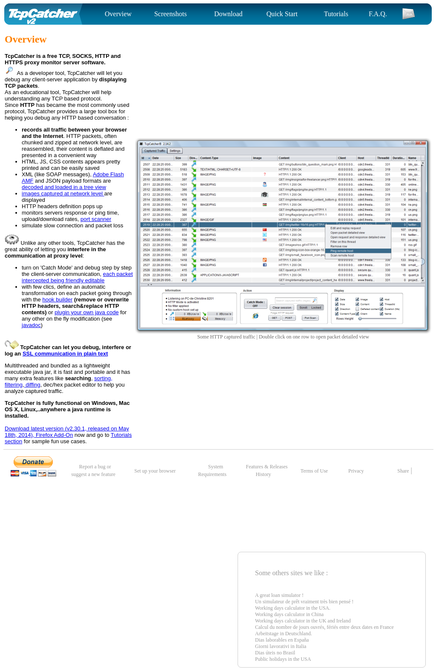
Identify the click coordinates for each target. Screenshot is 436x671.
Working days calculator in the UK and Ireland (303, 621)
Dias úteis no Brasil (275, 653)
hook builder (57, 299)
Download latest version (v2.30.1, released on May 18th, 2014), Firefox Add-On (67, 431)
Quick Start (282, 13)
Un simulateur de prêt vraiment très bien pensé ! (304, 602)
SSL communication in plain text (65, 353)
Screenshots (170, 13)
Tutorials (336, 13)
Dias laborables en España (282, 640)
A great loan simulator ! (279, 595)
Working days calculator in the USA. (292, 608)
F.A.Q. (378, 13)
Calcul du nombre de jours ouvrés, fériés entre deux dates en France (324, 627)
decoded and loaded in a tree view (64, 187)
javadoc (31, 325)
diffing (32, 384)
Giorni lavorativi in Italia (280, 646)
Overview (118, 13)
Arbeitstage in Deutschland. (283, 634)
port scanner (95, 219)
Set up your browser (155, 471)
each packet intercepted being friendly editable (77, 277)
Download (228, 13)
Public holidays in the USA (283, 659)
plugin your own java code (86, 312)
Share (403, 471)
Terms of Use (314, 471)
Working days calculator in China (289, 614)
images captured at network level (63, 193)
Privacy (356, 471)
